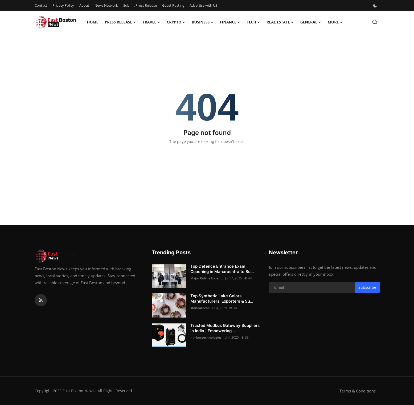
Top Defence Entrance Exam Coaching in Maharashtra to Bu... (222, 269)
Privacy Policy (63, 5)
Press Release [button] (120, 22)
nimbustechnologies (206, 337)
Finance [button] (230, 22)
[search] (375, 22)
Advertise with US (203, 5)
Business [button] (203, 22)
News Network (106, 5)
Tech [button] (253, 22)
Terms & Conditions (357, 391)
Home (93, 22)
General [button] (310, 22)
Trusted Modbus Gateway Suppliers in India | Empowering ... (225, 328)
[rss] (41, 300)
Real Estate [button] (280, 22)
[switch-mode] (376, 5)
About (84, 5)
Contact (41, 5)
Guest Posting (173, 5)
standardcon (200, 308)
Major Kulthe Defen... (206, 278)
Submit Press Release (140, 5)
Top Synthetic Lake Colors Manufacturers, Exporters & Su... (221, 298)
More (335, 22)
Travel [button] (151, 22)
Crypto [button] (176, 22)
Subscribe (367, 287)
